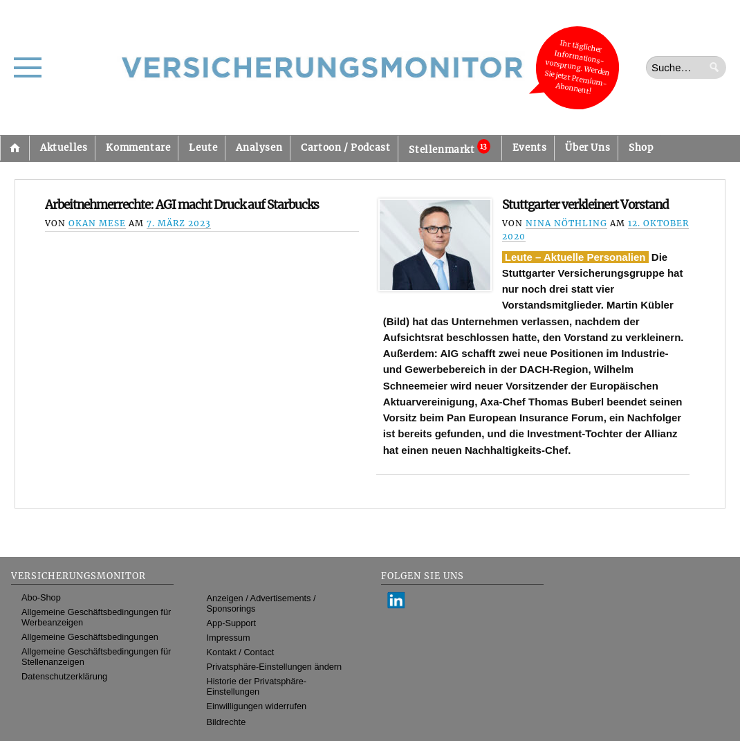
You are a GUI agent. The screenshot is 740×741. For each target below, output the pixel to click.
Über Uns (587, 148)
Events (529, 148)
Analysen (259, 148)
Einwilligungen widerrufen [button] (257, 706)
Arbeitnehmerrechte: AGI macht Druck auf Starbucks (182, 204)
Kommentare (138, 148)
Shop (641, 148)
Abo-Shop (41, 597)
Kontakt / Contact (241, 652)
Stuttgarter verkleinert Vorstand (585, 204)
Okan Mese (97, 223)
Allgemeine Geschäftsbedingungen (89, 637)
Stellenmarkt (449, 147)
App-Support (232, 623)
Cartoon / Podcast (345, 148)
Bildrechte (226, 722)
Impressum (228, 637)
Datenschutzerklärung (64, 676)
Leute (203, 148)
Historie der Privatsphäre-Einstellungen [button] (257, 686)
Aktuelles (63, 148)
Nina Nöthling (566, 223)
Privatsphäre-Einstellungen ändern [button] (274, 666)
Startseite (14, 148)
